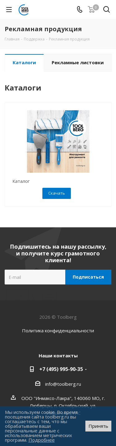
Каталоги (24, 62)
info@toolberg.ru (63, 384)
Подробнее (41, 440)
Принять (98, 426)
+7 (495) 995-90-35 (61, 369)
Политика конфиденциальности (58, 330)
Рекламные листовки (78, 62)
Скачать (56, 193)
